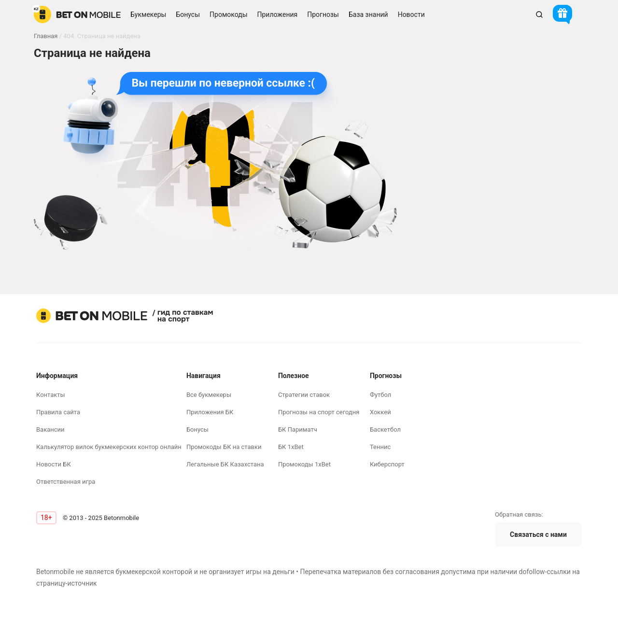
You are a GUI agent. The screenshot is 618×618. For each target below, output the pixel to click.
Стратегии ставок (304, 394)
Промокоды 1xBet (304, 464)
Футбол (380, 394)
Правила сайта (58, 412)
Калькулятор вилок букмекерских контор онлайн (109, 446)
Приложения (277, 14)
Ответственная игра (65, 481)
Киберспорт (387, 464)
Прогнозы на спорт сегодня (319, 412)
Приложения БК (210, 412)
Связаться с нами (538, 534)
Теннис (380, 446)
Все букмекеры (208, 394)
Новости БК (53, 464)
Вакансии (50, 429)
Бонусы (197, 429)
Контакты (50, 394)
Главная (45, 36)
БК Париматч (297, 429)
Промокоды (228, 14)
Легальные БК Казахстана (225, 464)
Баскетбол (385, 429)
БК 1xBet (291, 446)
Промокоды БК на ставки (224, 446)
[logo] (77, 14)
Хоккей (380, 412)
